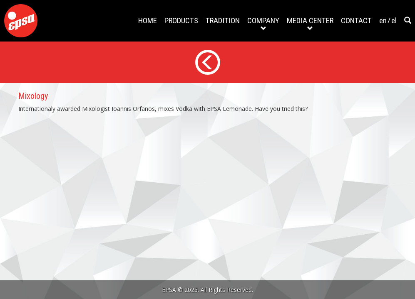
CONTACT (356, 20)
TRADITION (223, 20)
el (394, 20)
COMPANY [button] (263, 23)
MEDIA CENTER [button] (310, 23)
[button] (407, 21)
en (383, 20)
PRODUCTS (181, 20)
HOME (147, 20)
